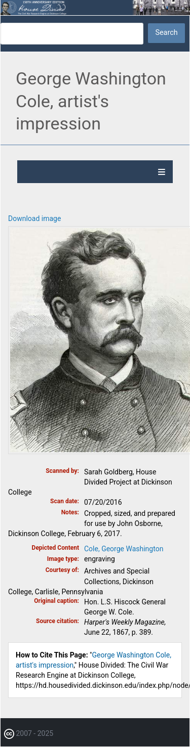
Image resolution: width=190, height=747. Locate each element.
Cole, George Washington (123, 549)
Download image (34, 218)
